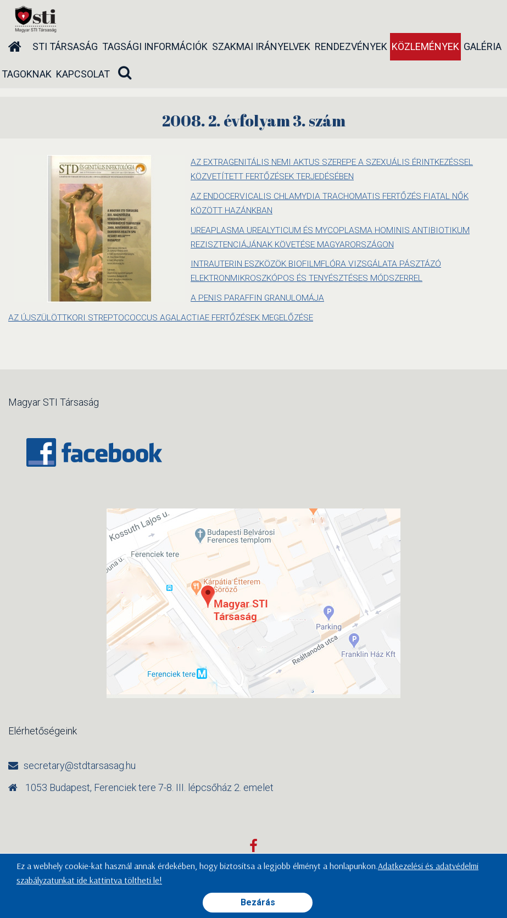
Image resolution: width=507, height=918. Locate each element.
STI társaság (65, 46)
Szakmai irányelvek (261, 46)
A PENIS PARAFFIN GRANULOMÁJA (260, 296)
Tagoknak (27, 74)
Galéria (483, 46)
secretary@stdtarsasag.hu (80, 764)
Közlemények (425, 46)
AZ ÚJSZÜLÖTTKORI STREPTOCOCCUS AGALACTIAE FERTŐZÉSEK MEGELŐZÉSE (166, 316)
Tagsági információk (155, 46)
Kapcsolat (83, 74)
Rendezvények (351, 46)
